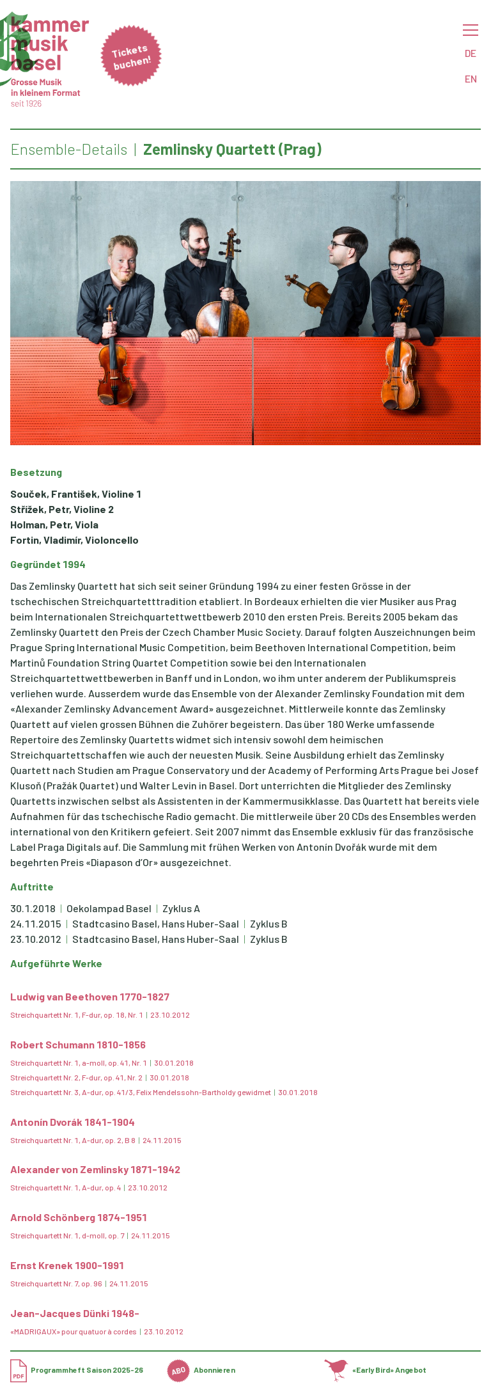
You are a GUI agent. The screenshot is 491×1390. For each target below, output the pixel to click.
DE (470, 53)
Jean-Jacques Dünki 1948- (74, 1313)
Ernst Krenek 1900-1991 (67, 1265)
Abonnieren (201, 1369)
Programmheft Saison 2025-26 (76, 1369)
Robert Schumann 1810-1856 (78, 1044)
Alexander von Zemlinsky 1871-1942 (95, 1169)
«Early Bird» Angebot (375, 1369)
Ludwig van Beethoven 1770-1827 (89, 996)
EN (471, 78)
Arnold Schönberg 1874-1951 (78, 1217)
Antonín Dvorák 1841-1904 (72, 1122)
